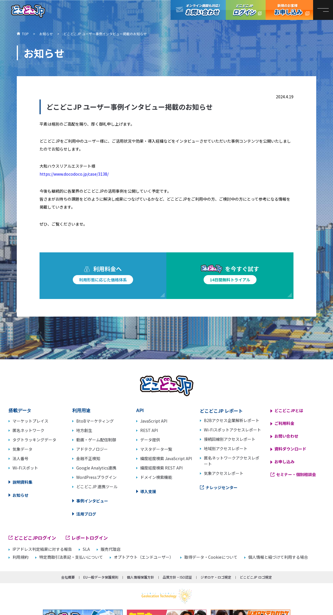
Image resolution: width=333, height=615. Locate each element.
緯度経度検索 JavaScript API (166, 458)
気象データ (22, 449)
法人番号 (20, 458)
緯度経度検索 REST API (161, 468)
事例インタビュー (92, 501)
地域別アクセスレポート (225, 448)
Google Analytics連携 (96, 468)
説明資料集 (22, 482)
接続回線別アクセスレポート (229, 439)
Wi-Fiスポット (25, 468)
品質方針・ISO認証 (177, 577)
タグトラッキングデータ (34, 439)
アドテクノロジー (92, 449)
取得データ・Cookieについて (210, 557)
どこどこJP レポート (221, 411)
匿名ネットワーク (28, 430)
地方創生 (84, 430)
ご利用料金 (284, 423)
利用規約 (20, 557)
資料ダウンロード (290, 449)
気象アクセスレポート (223, 473)
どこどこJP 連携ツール (96, 486)
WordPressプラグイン (96, 477)
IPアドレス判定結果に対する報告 (42, 549)
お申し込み (284, 461)
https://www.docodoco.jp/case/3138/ (74, 174)
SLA (86, 549)
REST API (149, 430)
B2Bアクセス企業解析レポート (231, 420)
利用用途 (81, 410)
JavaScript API (153, 421)
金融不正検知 (88, 458)
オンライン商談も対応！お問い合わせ (198, 10)
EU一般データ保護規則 (100, 577)
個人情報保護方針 (140, 577)
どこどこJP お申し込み (289, 10)
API (140, 410)
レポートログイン (89, 537)
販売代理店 (111, 549)
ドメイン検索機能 (156, 477)
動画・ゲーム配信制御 (96, 439)
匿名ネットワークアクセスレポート (231, 461)
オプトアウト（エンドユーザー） (143, 557)
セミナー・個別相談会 (296, 474)
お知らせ (20, 495)
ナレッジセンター (221, 487)
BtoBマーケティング (95, 421)
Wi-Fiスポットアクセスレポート (232, 430)
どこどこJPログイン (246, 10)
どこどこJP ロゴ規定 (256, 577)
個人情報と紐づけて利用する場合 (278, 557)
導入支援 (148, 491)
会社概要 (68, 577)
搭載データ (20, 410)
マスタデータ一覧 (156, 449)
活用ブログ (86, 514)
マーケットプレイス (30, 421)
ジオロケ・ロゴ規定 (215, 577)
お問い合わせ (286, 436)
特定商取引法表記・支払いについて (71, 557)
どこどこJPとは (288, 410)
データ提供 (150, 439)
